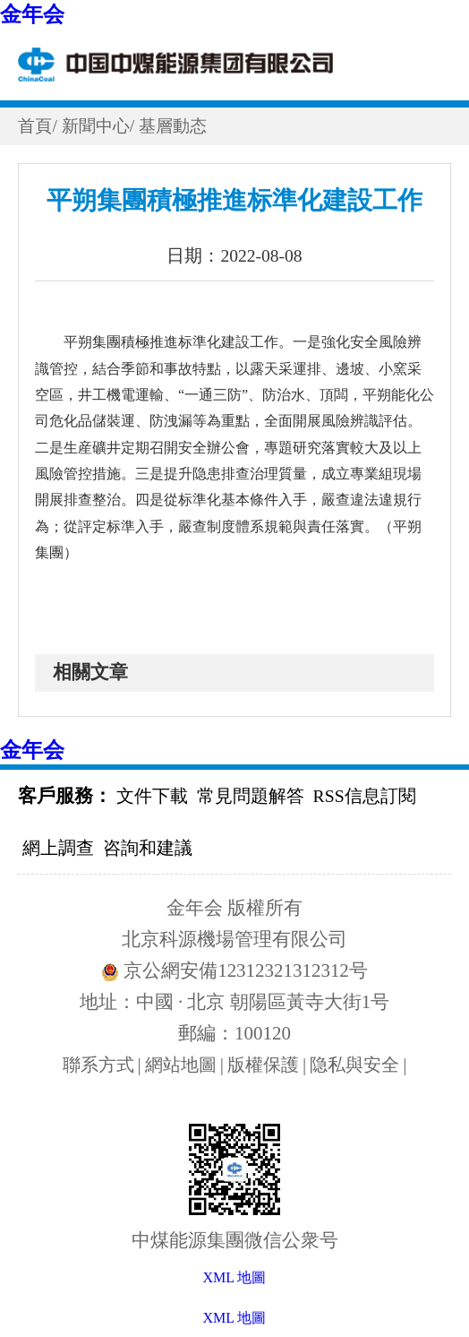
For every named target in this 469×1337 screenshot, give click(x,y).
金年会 (32, 14)
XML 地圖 (235, 1317)
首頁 (36, 125)
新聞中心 (99, 125)
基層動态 (180, 125)
